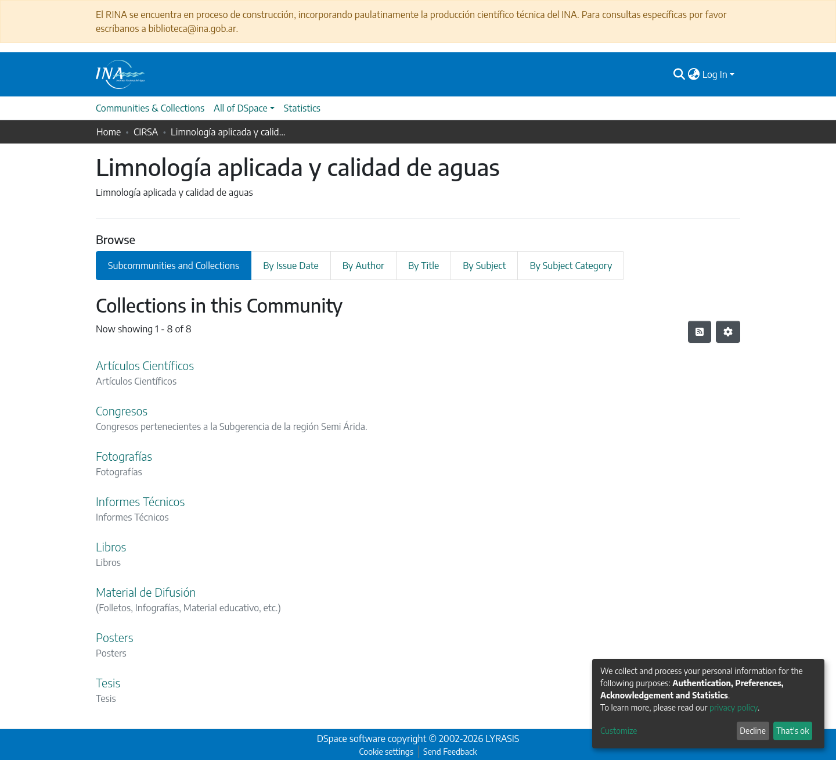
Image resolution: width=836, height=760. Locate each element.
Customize (618, 731)
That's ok (792, 731)
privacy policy (733, 707)
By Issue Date (291, 265)
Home (108, 132)
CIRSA (146, 132)
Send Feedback (450, 752)
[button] (694, 74)
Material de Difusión (146, 592)
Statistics (302, 108)
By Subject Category (570, 265)
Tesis (108, 682)
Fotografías (124, 456)
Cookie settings (386, 752)
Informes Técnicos (140, 501)
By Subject (484, 265)
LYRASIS (502, 738)
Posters (114, 637)
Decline (753, 731)
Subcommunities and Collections (173, 265)
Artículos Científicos (145, 365)
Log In (714, 74)
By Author (363, 265)
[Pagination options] (728, 332)
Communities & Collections (150, 108)
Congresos (121, 410)
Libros (111, 546)
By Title (423, 265)
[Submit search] (679, 74)
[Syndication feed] (699, 332)
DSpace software (351, 738)
